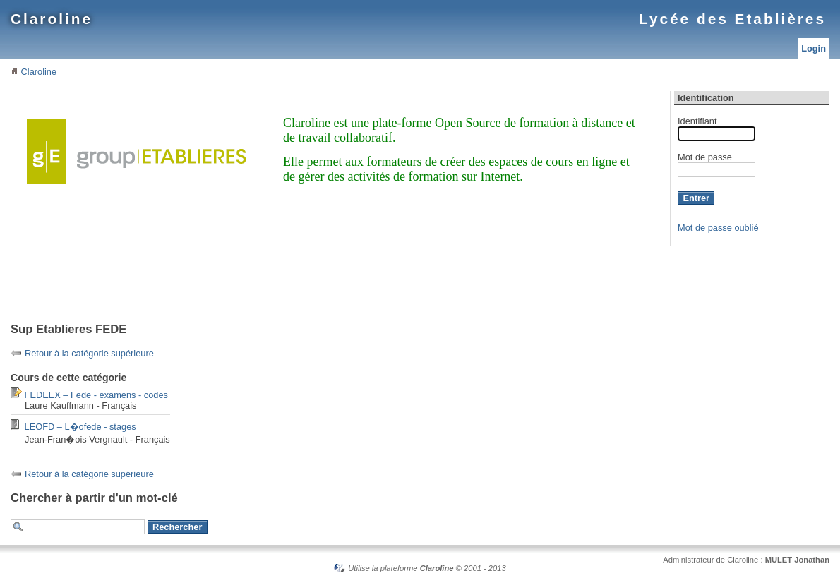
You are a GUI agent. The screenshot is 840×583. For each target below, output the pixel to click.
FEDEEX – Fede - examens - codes (96, 395)
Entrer (696, 198)
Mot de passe (705, 157)
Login (813, 48)
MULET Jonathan (797, 559)
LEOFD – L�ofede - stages (80, 426)
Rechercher (177, 527)
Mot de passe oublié (718, 227)
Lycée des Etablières (732, 19)
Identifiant (697, 121)
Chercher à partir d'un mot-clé (94, 498)
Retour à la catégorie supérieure (89, 353)
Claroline (51, 19)
